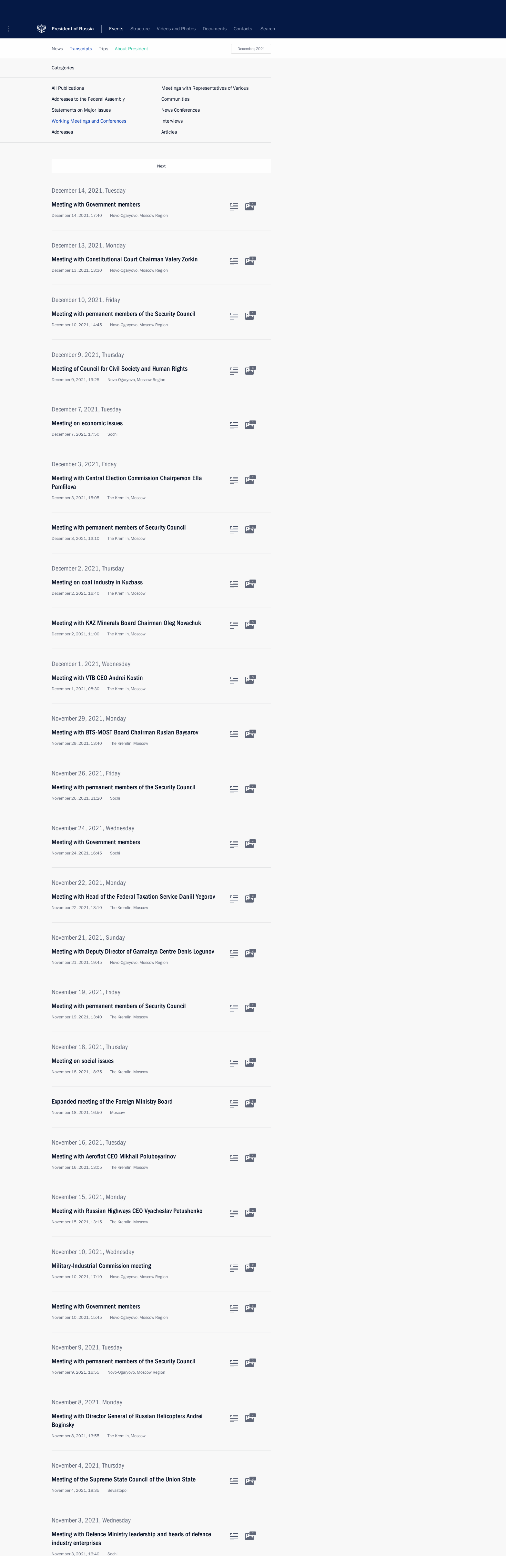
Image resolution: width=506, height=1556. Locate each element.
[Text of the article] (234, 206)
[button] (10, 9)
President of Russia (73, 9)
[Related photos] (249, 206)
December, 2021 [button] (251, 48)
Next (161, 166)
